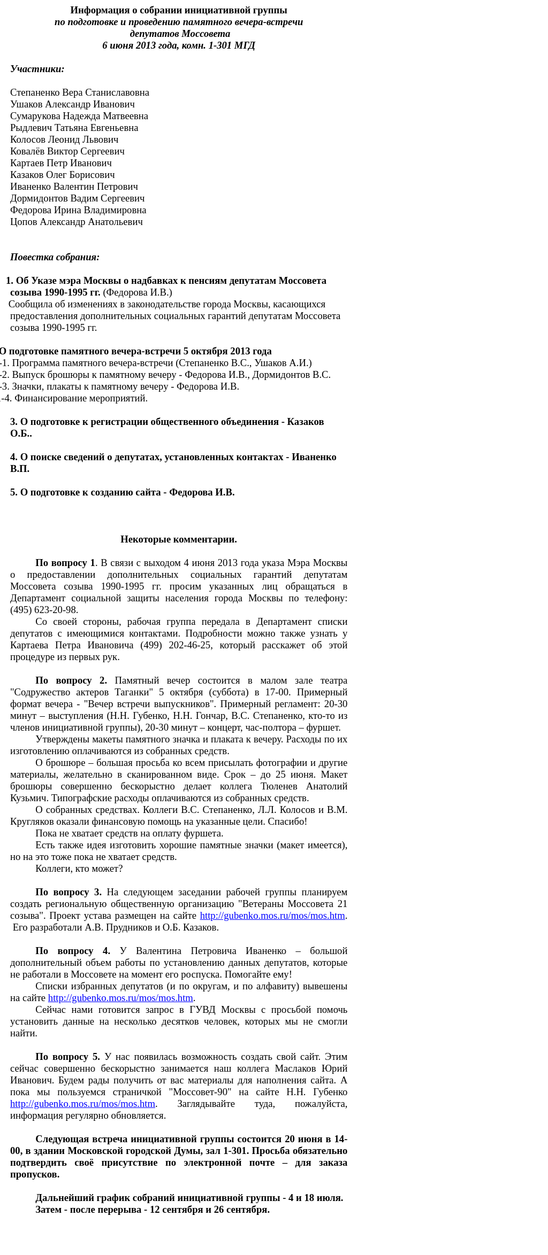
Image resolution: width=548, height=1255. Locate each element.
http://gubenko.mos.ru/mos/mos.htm (272, 915)
